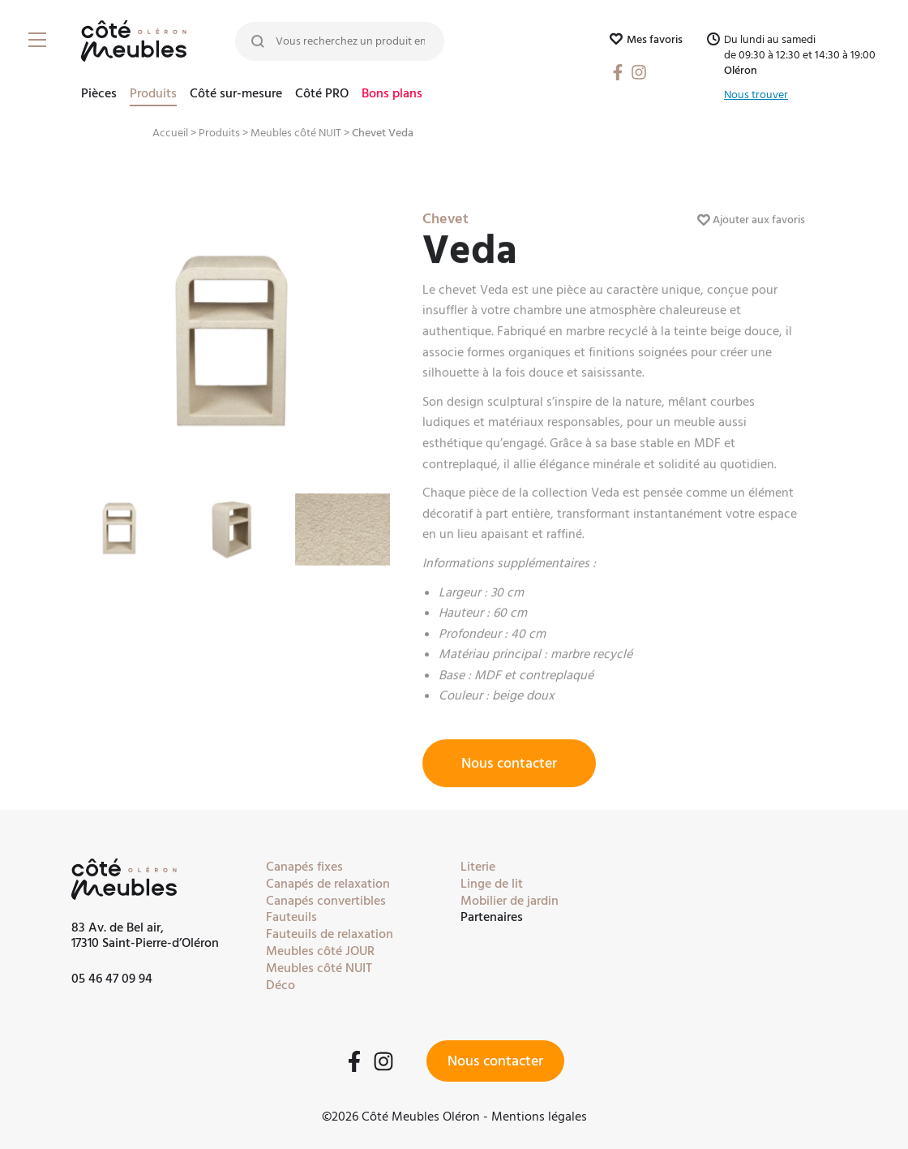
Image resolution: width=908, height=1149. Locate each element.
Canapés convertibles (326, 901)
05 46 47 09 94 (111, 979)
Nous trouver (756, 95)
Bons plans (392, 94)
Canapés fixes (304, 867)
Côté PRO (322, 94)
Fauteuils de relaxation (329, 934)
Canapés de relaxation (328, 884)
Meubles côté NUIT (296, 133)
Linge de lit (491, 884)
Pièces (99, 94)
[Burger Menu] (40, 40)
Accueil (170, 133)
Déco (280, 985)
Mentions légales (539, 1116)
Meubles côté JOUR (320, 951)
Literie (477, 867)
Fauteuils (291, 917)
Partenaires (491, 917)
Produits (153, 94)
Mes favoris (646, 40)
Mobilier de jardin (509, 901)
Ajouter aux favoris (751, 231)
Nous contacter (509, 774)
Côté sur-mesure (236, 94)
